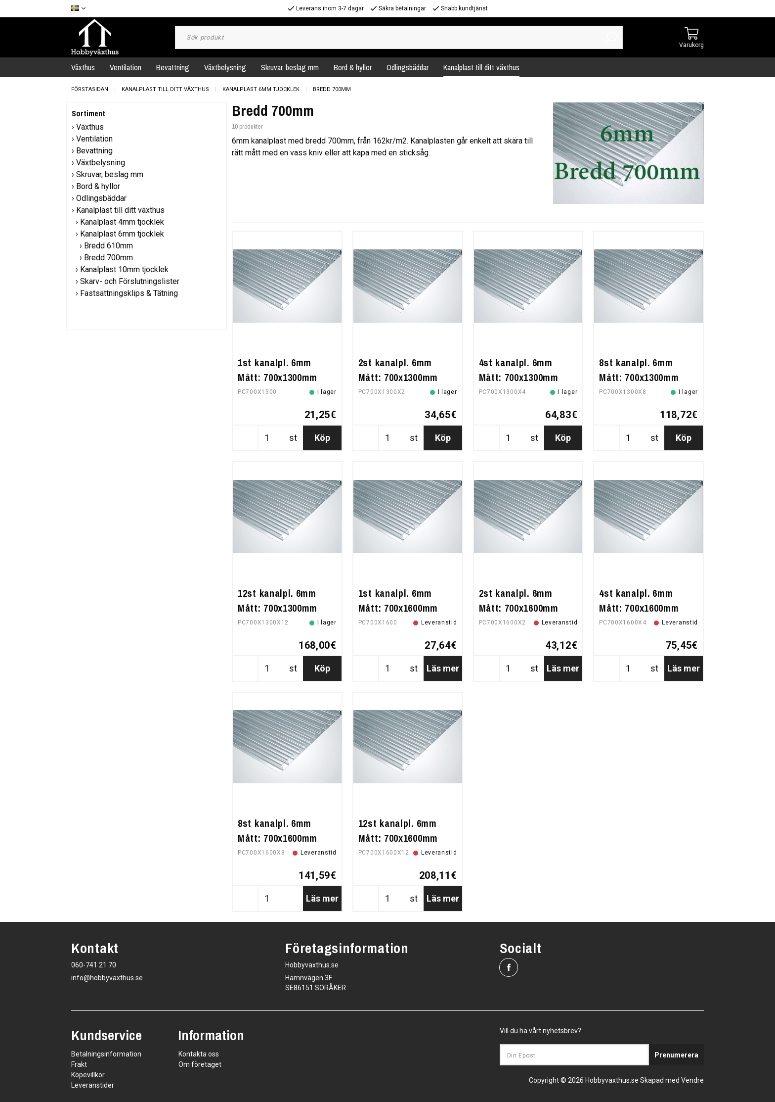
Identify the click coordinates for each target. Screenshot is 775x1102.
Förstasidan (89, 89)
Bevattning (172, 67)
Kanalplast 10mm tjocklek (124, 269)
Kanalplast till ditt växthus (481, 67)
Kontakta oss (198, 1054)
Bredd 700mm (332, 89)
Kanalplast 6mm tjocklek (261, 89)
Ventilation (125, 67)
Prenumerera (676, 1055)
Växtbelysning (225, 67)
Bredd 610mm (108, 245)
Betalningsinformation (106, 1054)
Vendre (692, 1080)
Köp (322, 437)
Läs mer (443, 668)
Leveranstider (92, 1085)
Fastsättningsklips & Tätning (129, 293)
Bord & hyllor (353, 67)
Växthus (83, 67)
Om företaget (199, 1064)
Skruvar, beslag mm (290, 67)
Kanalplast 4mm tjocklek (122, 222)
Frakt (79, 1064)
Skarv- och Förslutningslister (129, 281)
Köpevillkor (88, 1075)
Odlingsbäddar (408, 67)
